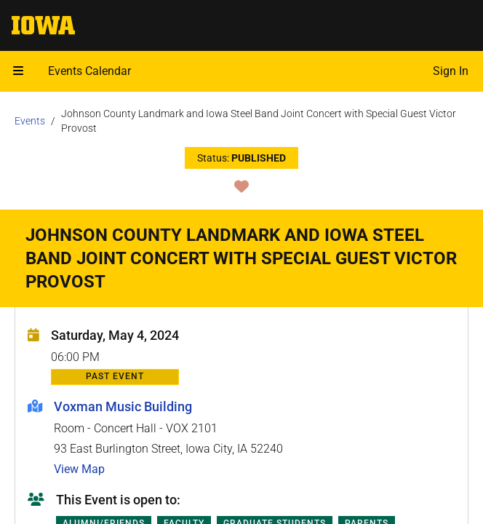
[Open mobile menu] (18, 71)
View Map (79, 469)
